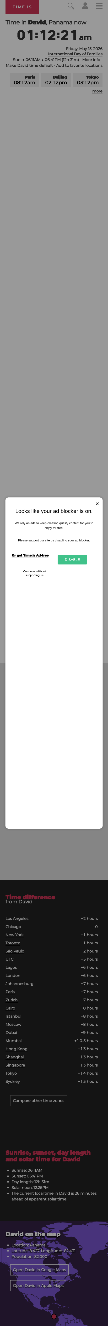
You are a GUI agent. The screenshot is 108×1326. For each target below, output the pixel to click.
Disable (72, 560)
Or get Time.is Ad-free (30, 555)
